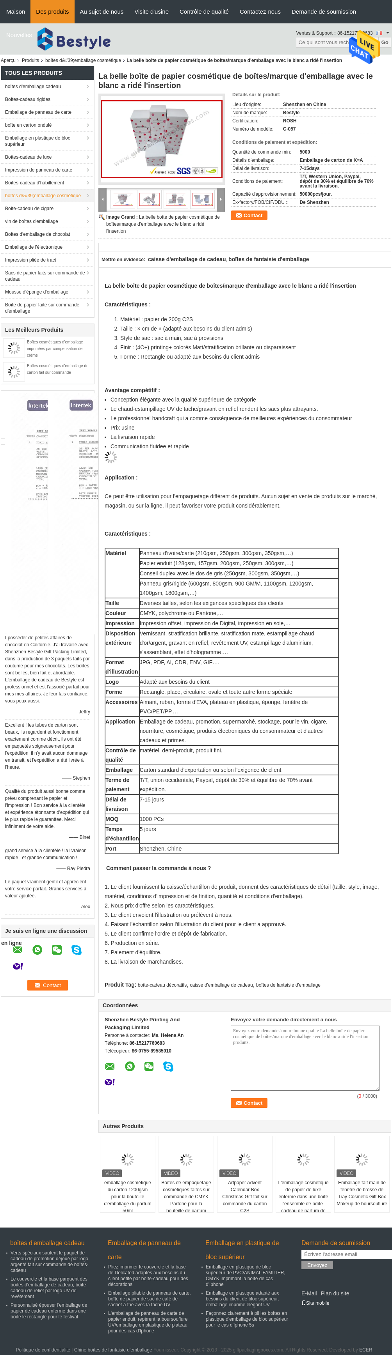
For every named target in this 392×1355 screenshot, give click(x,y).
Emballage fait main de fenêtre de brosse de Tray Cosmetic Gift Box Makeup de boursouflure (362, 1193)
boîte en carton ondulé (28, 125)
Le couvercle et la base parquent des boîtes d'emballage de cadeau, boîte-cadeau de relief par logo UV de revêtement (49, 1287)
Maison (15, 11)
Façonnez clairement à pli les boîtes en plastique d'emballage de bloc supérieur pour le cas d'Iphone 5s (247, 1319)
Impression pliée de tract (30, 260)
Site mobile (315, 1303)
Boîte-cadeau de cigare (29, 208)
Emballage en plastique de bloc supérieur (37, 141)
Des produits (52, 11)
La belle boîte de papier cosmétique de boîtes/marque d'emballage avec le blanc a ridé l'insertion (163, 224)
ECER (365, 1350)
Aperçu (8, 60)
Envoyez (317, 1265)
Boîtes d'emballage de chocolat (37, 234)
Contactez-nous (260, 11)
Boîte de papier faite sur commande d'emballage (42, 308)
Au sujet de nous (102, 11)
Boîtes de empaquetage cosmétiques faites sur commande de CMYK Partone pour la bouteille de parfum (186, 1196)
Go (384, 42)
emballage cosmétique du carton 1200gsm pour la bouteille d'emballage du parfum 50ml (127, 1196)
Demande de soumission (324, 11)
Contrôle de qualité (204, 11)
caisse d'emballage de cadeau (221, 985)
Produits (30, 60)
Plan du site (335, 1293)
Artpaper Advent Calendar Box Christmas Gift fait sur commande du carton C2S (244, 1196)
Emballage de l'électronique (33, 247)
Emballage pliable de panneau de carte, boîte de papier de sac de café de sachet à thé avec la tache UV (149, 1298)
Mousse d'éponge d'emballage (36, 292)
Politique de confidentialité (43, 1350)
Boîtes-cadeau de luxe (28, 157)
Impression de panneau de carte (38, 170)
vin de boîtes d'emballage (31, 221)
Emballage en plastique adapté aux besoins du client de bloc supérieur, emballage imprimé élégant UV (242, 1298)
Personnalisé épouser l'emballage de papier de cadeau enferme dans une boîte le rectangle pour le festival (49, 1311)
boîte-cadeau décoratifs (162, 985)
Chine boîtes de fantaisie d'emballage (113, 1350)
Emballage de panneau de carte (38, 112)
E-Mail (309, 1293)
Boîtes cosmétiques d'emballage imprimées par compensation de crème (55, 348)
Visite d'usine (151, 11)
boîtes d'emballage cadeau (33, 86)
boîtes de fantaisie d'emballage (288, 985)
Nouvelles (19, 35)
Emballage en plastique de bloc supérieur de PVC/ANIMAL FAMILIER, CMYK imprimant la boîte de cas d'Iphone (245, 1275)
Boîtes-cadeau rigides (27, 99)
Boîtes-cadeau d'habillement (34, 183)
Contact (253, 215)
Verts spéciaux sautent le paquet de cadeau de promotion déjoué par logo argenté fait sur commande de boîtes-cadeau (49, 1261)
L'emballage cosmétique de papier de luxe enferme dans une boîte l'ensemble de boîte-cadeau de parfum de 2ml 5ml (303, 1200)
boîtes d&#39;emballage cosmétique (83, 60)
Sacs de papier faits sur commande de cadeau (45, 276)
